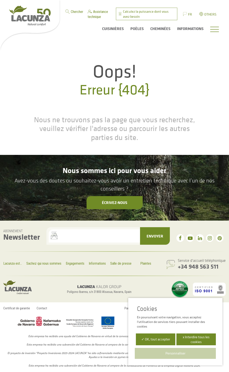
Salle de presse (120, 263)
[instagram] (210, 238)
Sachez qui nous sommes (43, 263)
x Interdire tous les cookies (196, 339)
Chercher (77, 12)
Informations (97, 263)
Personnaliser (175, 353)
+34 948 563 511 (198, 266)
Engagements (75, 263)
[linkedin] (200, 238)
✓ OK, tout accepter (155, 339)
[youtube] (190, 238)
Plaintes (145, 263)
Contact (42, 308)
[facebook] (180, 238)
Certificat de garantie (16, 308)
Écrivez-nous (114, 202)
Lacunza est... (12, 263)
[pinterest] (220, 238)
